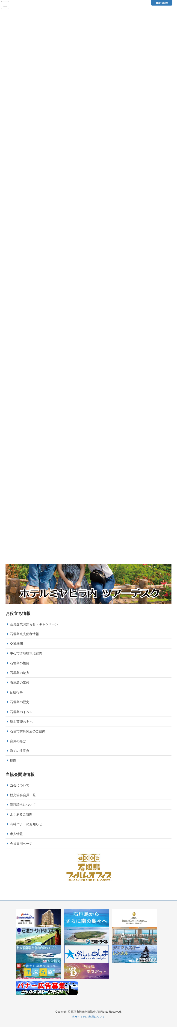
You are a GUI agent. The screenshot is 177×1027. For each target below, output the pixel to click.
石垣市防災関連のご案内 (27, 731)
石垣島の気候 (19, 682)
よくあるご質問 (21, 814)
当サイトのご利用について (88, 1016)
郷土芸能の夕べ (21, 721)
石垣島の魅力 (19, 673)
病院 (13, 760)
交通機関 (16, 643)
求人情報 (16, 834)
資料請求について (23, 805)
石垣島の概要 (19, 663)
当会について (19, 785)
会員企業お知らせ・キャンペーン (34, 624)
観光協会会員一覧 (23, 795)
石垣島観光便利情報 (24, 634)
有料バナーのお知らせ (26, 824)
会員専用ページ (21, 843)
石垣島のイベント (23, 712)
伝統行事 (16, 692)
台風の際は (18, 741)
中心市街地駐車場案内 (26, 653)
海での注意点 (19, 751)
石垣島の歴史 (19, 702)
